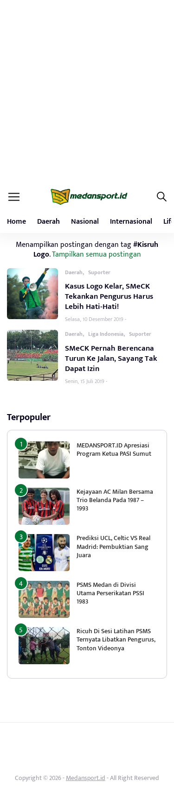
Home (16, 221)
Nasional (85, 221)
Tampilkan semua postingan (96, 254)
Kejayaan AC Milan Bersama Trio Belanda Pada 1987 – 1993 (115, 500)
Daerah (48, 221)
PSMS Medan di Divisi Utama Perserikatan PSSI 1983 (110, 593)
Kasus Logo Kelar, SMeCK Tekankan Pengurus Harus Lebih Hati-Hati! (109, 296)
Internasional (131, 221)
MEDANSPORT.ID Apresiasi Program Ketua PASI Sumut (115, 449)
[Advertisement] (87, 91)
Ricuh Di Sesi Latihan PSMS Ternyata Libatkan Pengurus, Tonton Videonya (116, 639)
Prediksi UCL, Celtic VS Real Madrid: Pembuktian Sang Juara (113, 546)
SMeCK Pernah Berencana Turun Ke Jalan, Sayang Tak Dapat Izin (111, 358)
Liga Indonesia (105, 334)
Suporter (99, 272)
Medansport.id (85, 778)
